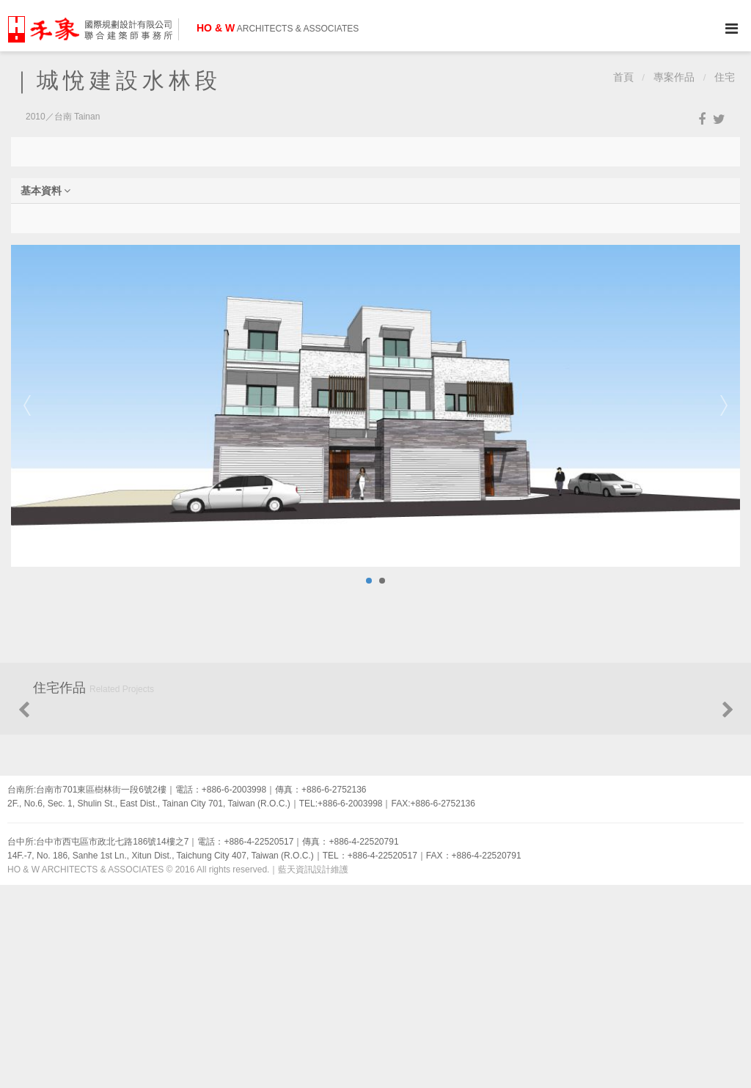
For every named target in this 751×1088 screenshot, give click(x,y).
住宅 (724, 77)
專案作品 (674, 77)
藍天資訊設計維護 (313, 1073)
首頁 (623, 77)
